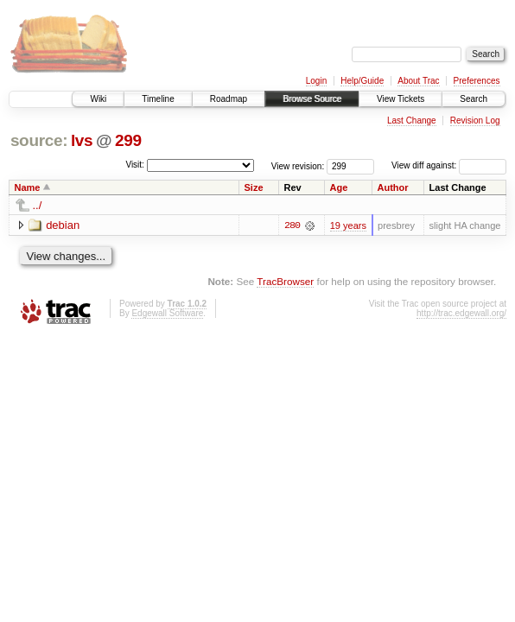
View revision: (298, 165)
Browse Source (312, 99)
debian (62, 225)
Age (339, 187)
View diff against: (448, 165)
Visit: (134, 164)
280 (292, 225)
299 (128, 140)
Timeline (158, 99)
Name (28, 187)
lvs (81, 140)
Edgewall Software (167, 313)
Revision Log (475, 120)
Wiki (98, 99)
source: (38, 140)
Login (316, 81)
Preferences (477, 81)
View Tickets (400, 99)
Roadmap (228, 99)
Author (393, 187)
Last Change (411, 120)
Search (473, 99)
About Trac (418, 81)
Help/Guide (362, 81)
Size (254, 187)
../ (37, 205)
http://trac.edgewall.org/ (461, 313)
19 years (348, 225)
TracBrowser (285, 281)
